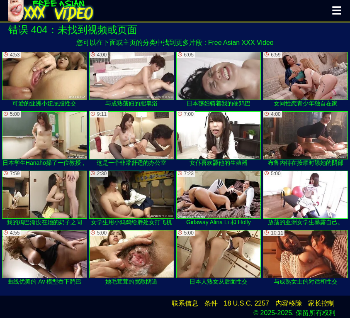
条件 (211, 303)
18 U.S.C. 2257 (246, 303)
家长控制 (321, 303)
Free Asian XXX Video (241, 42)
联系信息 (185, 303)
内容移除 (288, 303)
